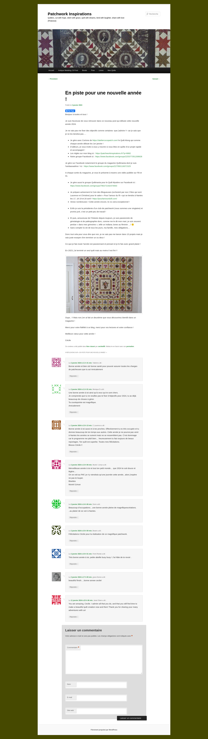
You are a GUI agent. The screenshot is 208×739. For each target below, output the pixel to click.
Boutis (84, 70)
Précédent (52, 79)
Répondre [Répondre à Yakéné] (74, 376)
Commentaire (73, 648)
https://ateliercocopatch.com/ (105, 140)
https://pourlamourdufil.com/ (104, 198)
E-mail (69, 697)
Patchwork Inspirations (70, 14)
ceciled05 (101, 346)
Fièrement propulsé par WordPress (104, 730)
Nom (69, 684)
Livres (101, 70)
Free (93, 70)
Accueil (51, 70)
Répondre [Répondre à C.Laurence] (74, 451)
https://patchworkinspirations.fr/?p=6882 (113, 153)
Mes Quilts (112, 70)
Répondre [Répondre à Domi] (74, 517)
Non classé (90, 346)
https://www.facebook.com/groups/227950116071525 (107, 166)
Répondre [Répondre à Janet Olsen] (74, 617)
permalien (130, 346)
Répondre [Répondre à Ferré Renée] (74, 564)
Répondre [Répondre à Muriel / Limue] (74, 491)
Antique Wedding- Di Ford (68, 70)
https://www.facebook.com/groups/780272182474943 (93, 186)
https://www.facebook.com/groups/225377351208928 (118, 156)
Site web (70, 710)
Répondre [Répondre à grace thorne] (74, 587)
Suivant (156, 79)
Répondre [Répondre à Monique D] (74, 412)
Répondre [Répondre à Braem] (74, 541)
